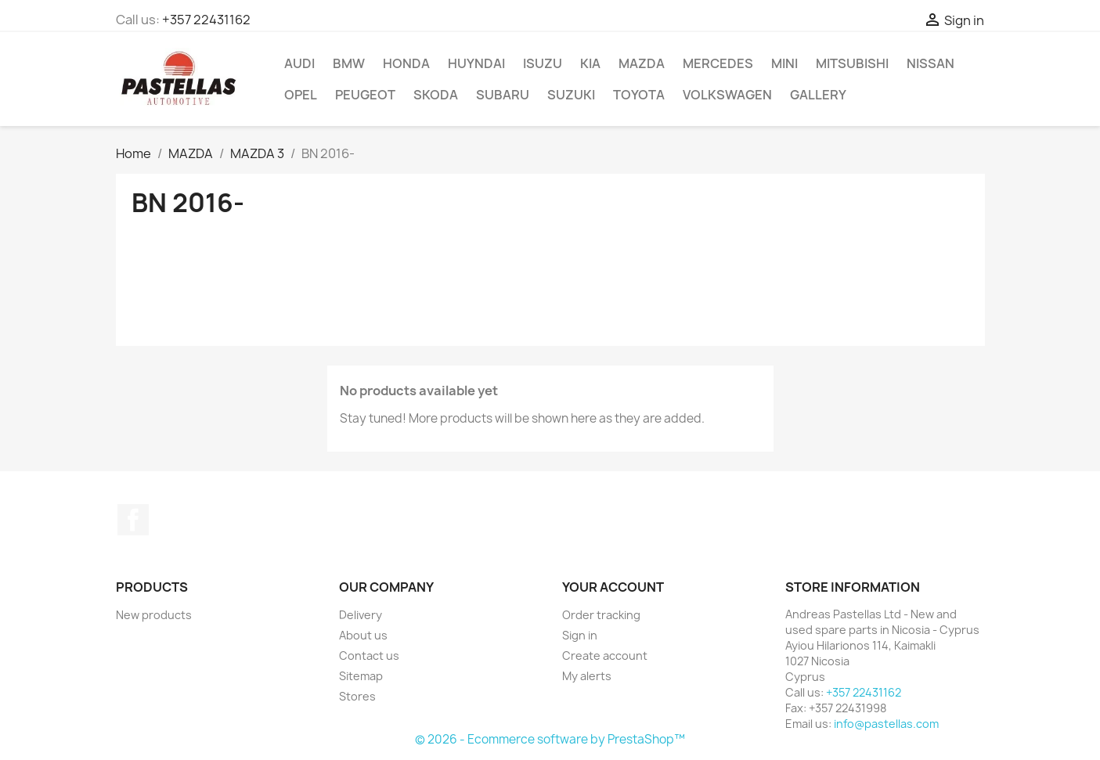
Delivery (360, 614)
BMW (349, 63)
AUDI (299, 63)
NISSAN (930, 63)
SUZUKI (571, 94)
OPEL (300, 94)
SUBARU (502, 94)
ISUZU (542, 63)
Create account (604, 655)
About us (363, 635)
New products (154, 614)
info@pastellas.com (886, 723)
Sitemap (361, 675)
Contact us (369, 655)
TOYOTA (639, 94)
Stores (357, 696)
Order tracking (601, 614)
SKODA (435, 94)
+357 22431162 (206, 19)
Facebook (133, 519)
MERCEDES (718, 63)
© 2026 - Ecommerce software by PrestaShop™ (550, 739)
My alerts (586, 675)
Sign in (579, 635)
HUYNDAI (476, 63)
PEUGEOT (365, 94)
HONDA (406, 63)
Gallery (818, 94)
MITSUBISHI (852, 63)
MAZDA (642, 63)
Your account (613, 587)
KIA (590, 63)
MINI (784, 63)
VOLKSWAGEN (727, 94)
